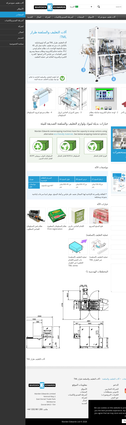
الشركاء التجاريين (86, 389)
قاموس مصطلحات (85, 392)
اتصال (13, 17)
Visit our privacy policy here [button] (110, 416)
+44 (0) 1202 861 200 (111, 2)
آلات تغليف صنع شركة (81, 17)
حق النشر (89, 397)
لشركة (22, 17)
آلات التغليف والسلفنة (85, 379)
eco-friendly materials (38, 134)
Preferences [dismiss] (103, 421)
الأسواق (65, 17)
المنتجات (55, 17)
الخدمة (4, 17)
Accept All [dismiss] (116, 421)
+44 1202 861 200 (9, 409)
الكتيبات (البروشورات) (84, 394)
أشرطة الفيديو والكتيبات (38, 17)
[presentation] (106, 302)
